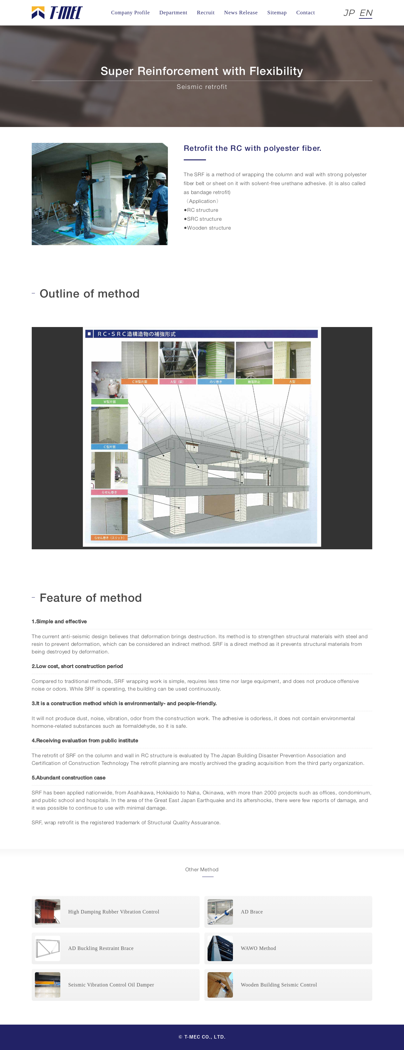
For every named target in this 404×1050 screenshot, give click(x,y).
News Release (241, 13)
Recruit (206, 13)
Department (173, 13)
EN (365, 12)
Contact (305, 13)
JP (348, 12)
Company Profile (130, 12)
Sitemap (277, 13)
